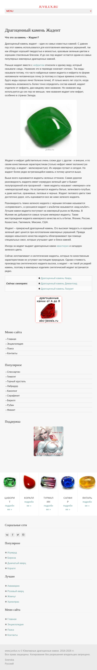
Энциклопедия (15, 344)
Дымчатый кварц (16, 563)
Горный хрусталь (16, 381)
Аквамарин (13, 586)
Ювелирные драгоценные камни (41, 651)
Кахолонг (12, 391)
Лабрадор (12, 386)
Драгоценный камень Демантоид (59, 283)
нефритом (38, 65)
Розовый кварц (15, 591)
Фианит (11, 410)
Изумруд (12, 552)
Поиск (10, 348)
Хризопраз (13, 602)
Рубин (10, 405)
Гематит (11, 376)
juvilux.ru (48, 7)
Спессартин (13, 372)
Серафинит (13, 395)
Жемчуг (11, 596)
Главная (11, 339)
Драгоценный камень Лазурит (57, 288)
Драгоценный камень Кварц (56, 278)
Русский (9, 663)
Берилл (11, 400)
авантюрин (63, 246)
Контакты (12, 353)
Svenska (9, 660)
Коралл (11, 568)
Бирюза (11, 558)
